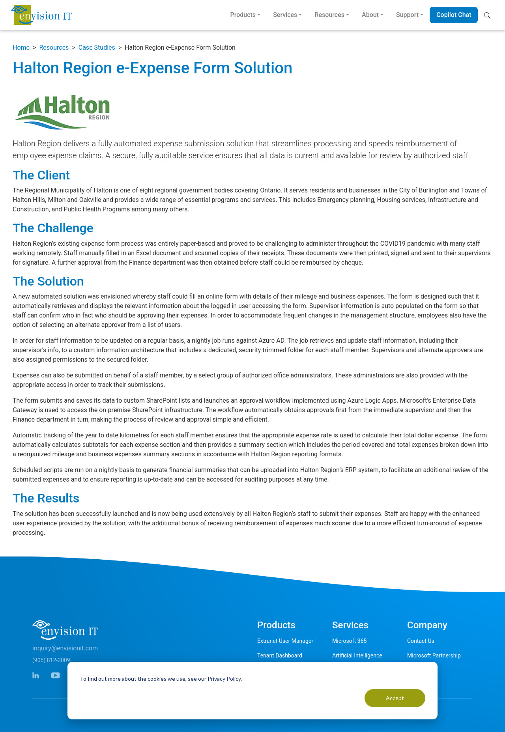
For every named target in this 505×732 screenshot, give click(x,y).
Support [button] (407, 15)
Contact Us (420, 641)
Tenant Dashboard (279, 655)
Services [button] (285, 15)
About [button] (370, 15)
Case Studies (97, 47)
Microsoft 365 (349, 641)
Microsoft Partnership (434, 655)
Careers (416, 670)
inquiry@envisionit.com (65, 648)
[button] (489, 15)
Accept (395, 698)
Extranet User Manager (285, 641)
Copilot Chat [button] (453, 15)
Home (21, 47)
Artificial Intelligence (357, 655)
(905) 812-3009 (51, 660)
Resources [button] (329, 15)
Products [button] (243, 15)
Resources (54, 47)
